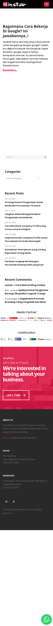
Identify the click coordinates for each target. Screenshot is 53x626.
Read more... (10, 70)
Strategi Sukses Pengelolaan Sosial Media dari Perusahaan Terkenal (24, 204)
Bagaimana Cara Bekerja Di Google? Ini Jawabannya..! (25, 31)
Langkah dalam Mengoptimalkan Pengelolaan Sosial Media (23, 216)
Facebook (13, 501)
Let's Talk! (16, 395)
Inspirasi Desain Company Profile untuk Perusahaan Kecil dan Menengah (26, 239)
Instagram (6, 501)
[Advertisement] (26, 115)
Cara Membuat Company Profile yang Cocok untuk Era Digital (25, 228)
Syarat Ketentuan (27, 437)
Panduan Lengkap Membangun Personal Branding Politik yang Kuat (24, 263)
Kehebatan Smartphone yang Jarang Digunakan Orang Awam (25, 251)
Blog (15, 437)
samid (8, 285)
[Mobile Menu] (46, 4)
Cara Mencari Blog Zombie (30, 285)
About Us (7, 437)
